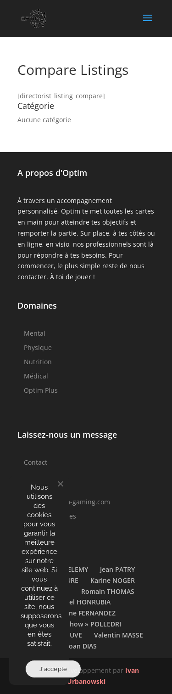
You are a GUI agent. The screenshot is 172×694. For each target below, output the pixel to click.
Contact (35, 462)
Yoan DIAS (81, 646)
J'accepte (53, 669)
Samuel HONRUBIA (81, 602)
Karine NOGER (112, 580)
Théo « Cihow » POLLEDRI (81, 624)
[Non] (60, 483)
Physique (38, 347)
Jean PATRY (117, 569)
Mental (34, 333)
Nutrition (38, 361)
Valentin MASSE (118, 635)
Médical (36, 376)
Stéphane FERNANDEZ (81, 613)
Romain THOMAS (107, 591)
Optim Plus (41, 390)
